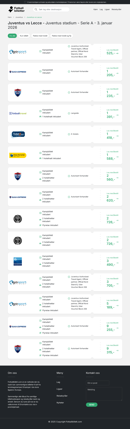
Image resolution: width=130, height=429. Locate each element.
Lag (101, 9)
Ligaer (107, 9)
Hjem (95, 9)
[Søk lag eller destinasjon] (53, 9)
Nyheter (60, 402)
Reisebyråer (116, 9)
